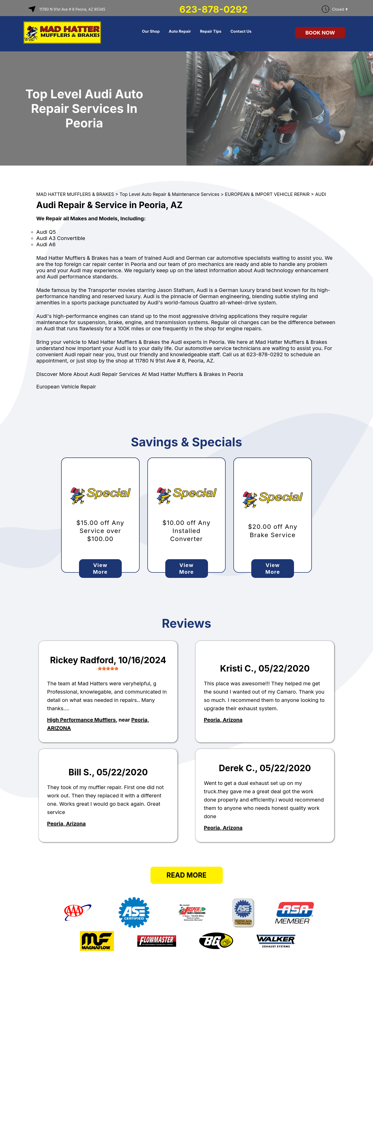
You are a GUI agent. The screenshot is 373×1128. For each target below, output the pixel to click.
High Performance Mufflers (81, 720)
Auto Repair (180, 31)
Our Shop (151, 31)
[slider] (108, 668)
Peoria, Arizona (223, 720)
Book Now (320, 33)
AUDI (320, 194)
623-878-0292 (214, 9)
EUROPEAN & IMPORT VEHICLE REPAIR (267, 194)
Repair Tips (210, 31)
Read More (186, 875)
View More (100, 568)
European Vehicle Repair (66, 387)
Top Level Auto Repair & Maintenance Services (169, 194)
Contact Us (241, 31)
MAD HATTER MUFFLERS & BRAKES (75, 194)
